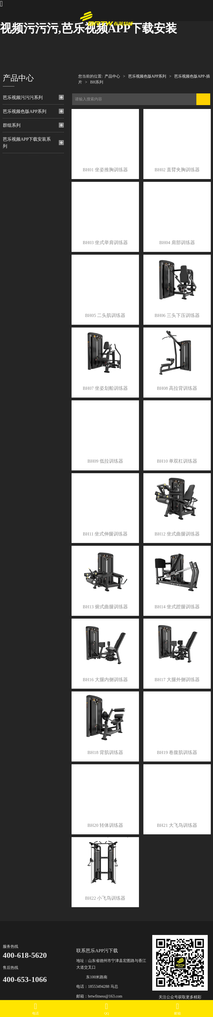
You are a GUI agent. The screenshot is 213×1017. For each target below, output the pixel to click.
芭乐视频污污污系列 (23, 97)
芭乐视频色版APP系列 (24, 111)
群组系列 (12, 125)
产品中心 (112, 76)
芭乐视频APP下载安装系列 (27, 142)
